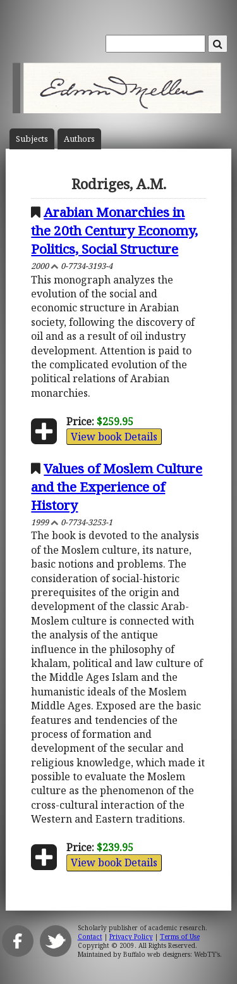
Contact (90, 936)
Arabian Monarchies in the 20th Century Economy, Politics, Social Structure (114, 230)
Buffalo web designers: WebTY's (171, 954)
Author (79, 139)
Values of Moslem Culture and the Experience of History (116, 486)
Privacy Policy (131, 936)
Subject (32, 139)
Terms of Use (180, 936)
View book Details (114, 437)
